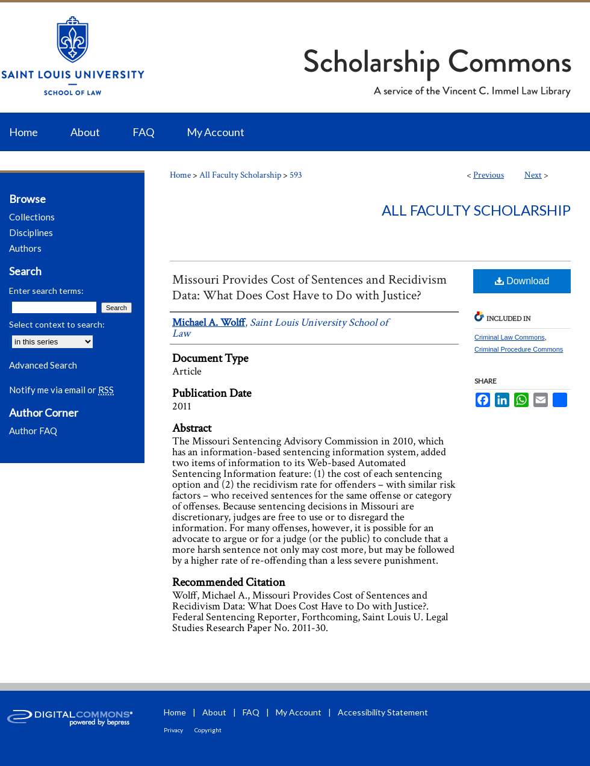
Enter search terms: (46, 290)
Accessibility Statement (383, 712)
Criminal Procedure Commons (518, 349)
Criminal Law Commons (509, 337)
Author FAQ (33, 430)
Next (533, 175)
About (214, 712)
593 (296, 175)
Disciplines (31, 232)
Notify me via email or (61, 389)
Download (522, 281)
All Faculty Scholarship (240, 175)
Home (180, 175)
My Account (298, 712)
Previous (488, 175)
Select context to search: (57, 324)
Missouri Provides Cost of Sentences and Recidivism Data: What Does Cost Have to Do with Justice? (309, 287)
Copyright (208, 729)
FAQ (251, 712)
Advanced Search (43, 365)
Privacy (173, 729)
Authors (25, 248)
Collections (32, 216)
